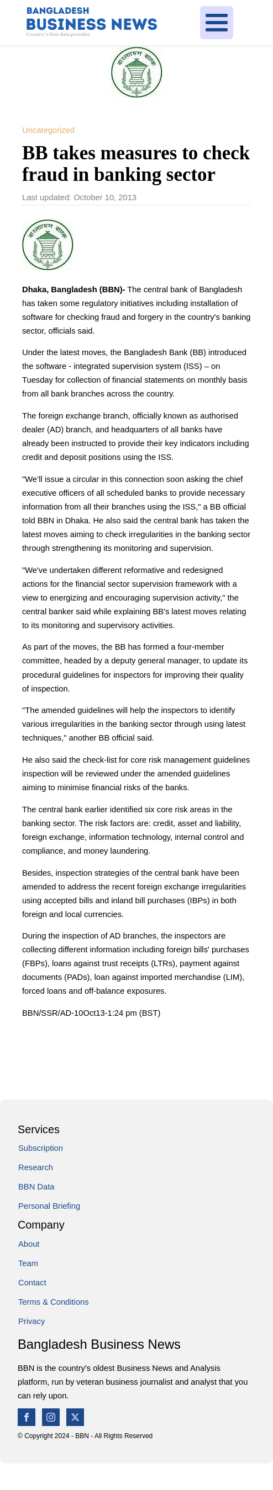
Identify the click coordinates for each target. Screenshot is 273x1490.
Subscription (40, 1148)
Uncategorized (48, 130)
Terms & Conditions (53, 1302)
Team (28, 1263)
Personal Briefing (49, 1206)
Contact (32, 1282)
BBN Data (36, 1186)
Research (35, 1167)
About (28, 1244)
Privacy (31, 1321)
